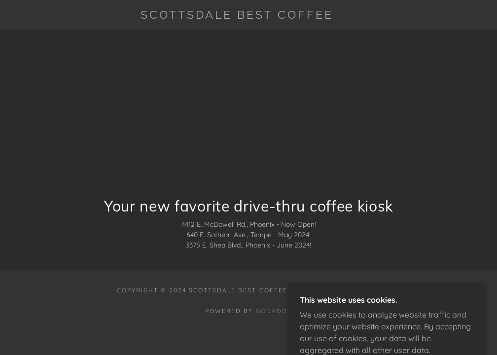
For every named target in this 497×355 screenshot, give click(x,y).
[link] (236, 16)
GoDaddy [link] (274, 311)
